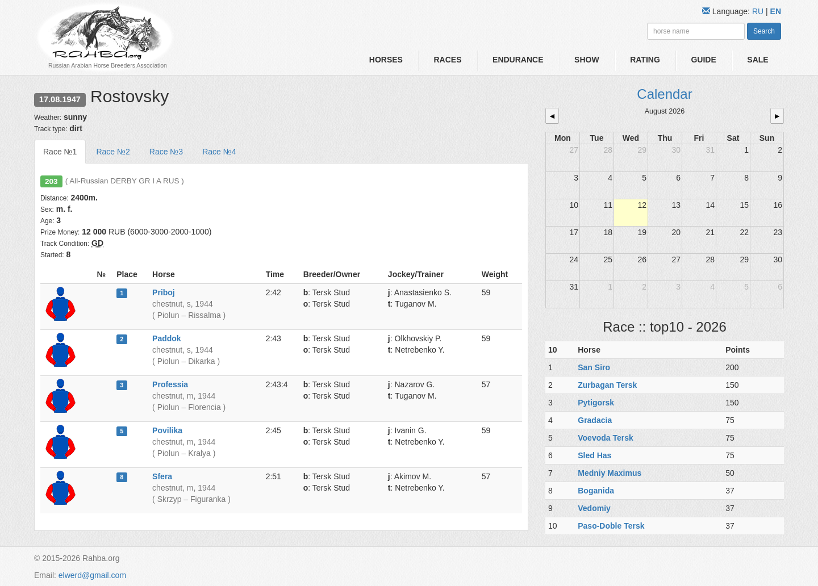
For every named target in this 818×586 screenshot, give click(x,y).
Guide (703, 59)
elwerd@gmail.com (92, 575)
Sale (757, 59)
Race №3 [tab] (166, 151)
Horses (386, 59)
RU (759, 11)
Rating (645, 59)
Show (586, 59)
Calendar (664, 94)
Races (447, 59)
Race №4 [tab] (219, 151)
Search (764, 31)
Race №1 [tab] (60, 151)
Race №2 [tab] (113, 151)
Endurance (518, 59)
